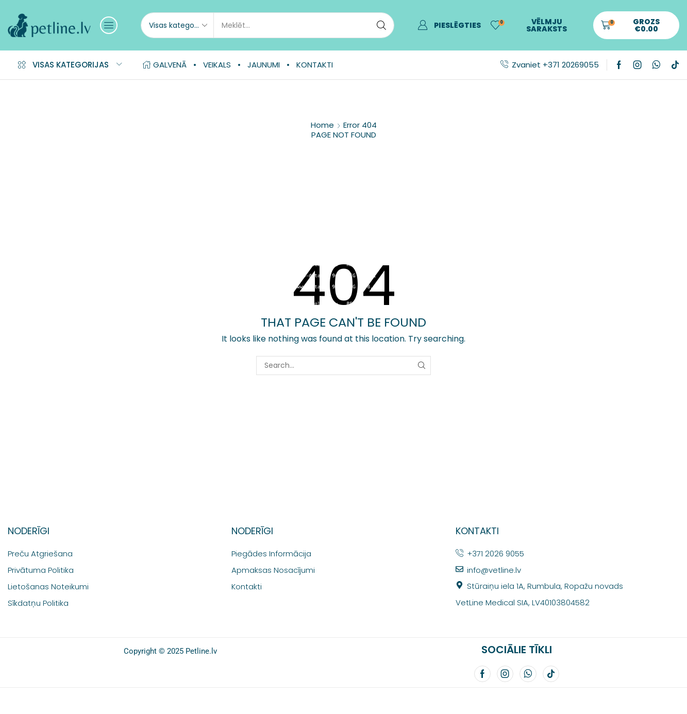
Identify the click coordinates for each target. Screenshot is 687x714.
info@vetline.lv (494, 570)
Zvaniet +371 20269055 (555, 64)
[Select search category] (177, 25)
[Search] (381, 25)
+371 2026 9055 (495, 553)
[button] (109, 25)
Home (322, 125)
